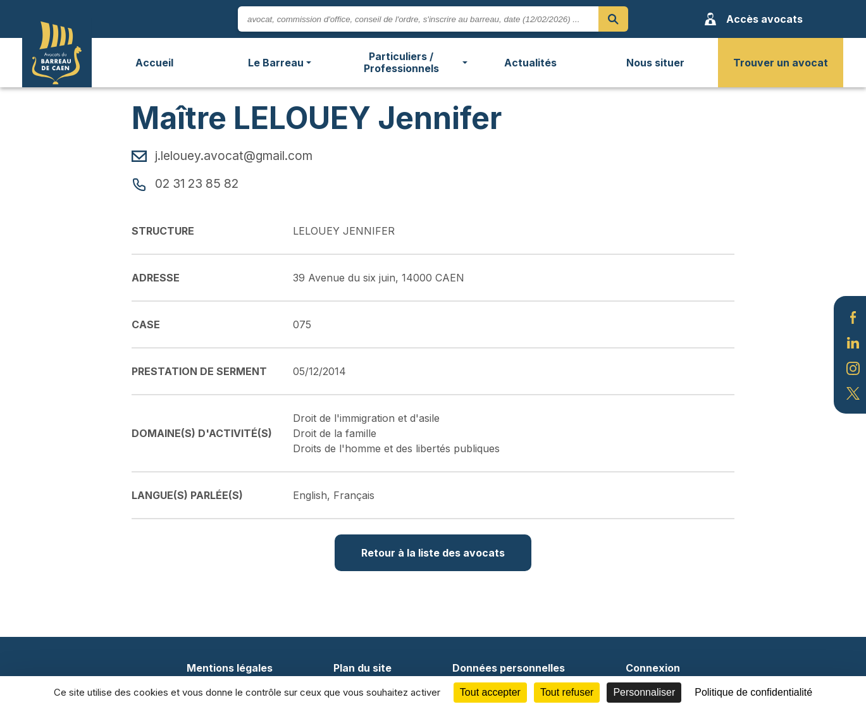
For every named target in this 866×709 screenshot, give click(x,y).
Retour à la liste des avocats (433, 552)
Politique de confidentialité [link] (753, 692)
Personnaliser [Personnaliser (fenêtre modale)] (644, 692)
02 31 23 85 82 (185, 183)
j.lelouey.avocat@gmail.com (222, 155)
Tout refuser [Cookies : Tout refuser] (566, 692)
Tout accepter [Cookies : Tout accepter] (490, 692)
